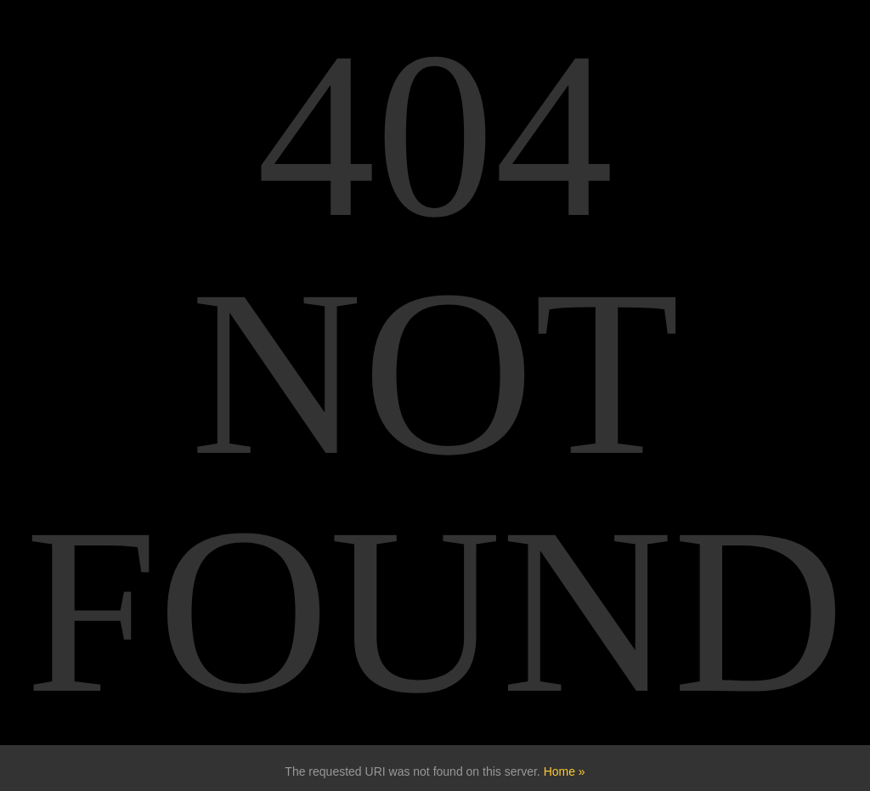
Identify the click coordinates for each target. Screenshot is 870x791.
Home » (564, 771)
